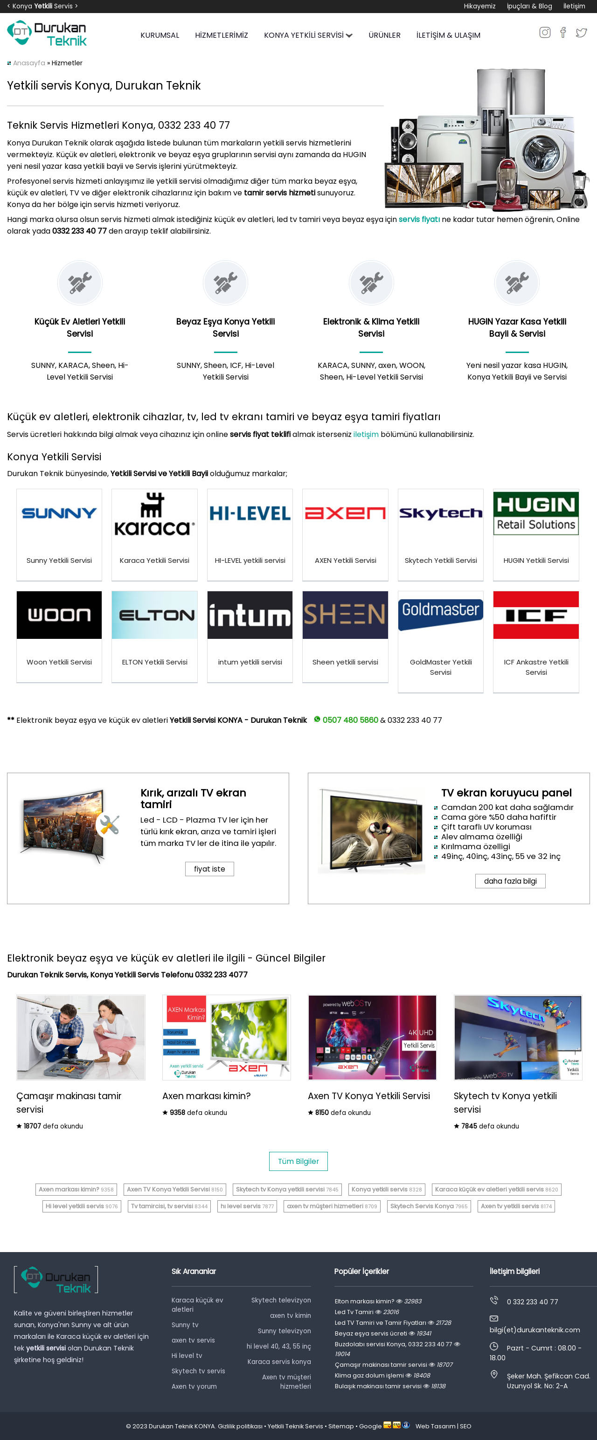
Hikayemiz (480, 6)
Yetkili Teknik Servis (295, 1426)
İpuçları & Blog (529, 6)
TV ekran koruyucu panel (506, 793)
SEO (466, 1426)
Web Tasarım (436, 1426)
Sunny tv (185, 1325)
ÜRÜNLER (384, 35)
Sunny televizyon (284, 1331)
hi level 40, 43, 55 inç (279, 1346)
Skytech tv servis (198, 1371)
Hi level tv (187, 1355)
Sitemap (341, 1426)
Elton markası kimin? (378, 1301)
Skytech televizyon (281, 1300)
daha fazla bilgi (510, 881)
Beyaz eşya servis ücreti (383, 1333)
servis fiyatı (419, 219)
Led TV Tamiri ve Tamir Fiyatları (393, 1323)
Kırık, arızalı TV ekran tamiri (193, 799)
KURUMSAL (159, 35)
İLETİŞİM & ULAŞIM (448, 35)
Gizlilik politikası (240, 1426)
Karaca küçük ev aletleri (197, 1305)
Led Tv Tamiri (367, 1312)
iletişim (366, 434)
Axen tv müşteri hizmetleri (286, 1382)
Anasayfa (29, 63)
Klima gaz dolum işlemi (382, 1375)
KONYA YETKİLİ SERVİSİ (308, 35)
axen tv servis (193, 1340)
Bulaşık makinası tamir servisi (390, 1386)
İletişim (574, 6)
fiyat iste (209, 869)
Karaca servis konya (279, 1361)
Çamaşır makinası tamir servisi (393, 1365)
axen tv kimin (290, 1315)
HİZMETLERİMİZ (221, 35)
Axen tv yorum (194, 1386)
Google (370, 1426)
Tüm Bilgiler (298, 1161)
